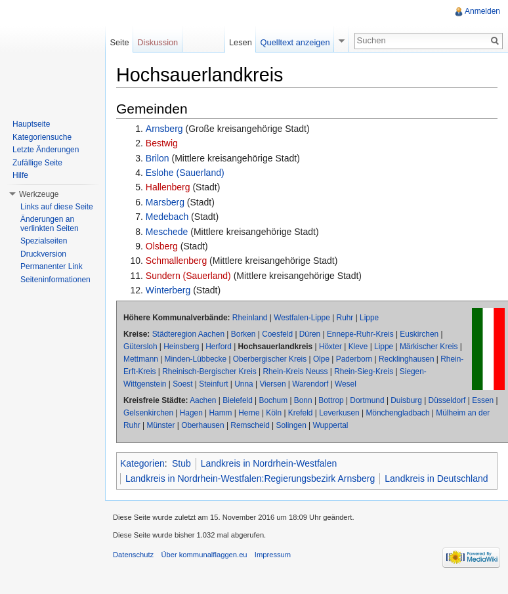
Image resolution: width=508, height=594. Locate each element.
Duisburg (406, 400)
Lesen (240, 42)
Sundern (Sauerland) (188, 275)
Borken (243, 334)
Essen (483, 400)
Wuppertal (330, 425)
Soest (182, 384)
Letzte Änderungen (45, 149)
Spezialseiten (43, 240)
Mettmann (140, 359)
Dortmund (367, 400)
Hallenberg (168, 187)
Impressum (273, 555)
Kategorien (142, 463)
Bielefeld (237, 400)
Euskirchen (419, 334)
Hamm (220, 412)
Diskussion (157, 42)
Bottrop (330, 400)
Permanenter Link (51, 266)
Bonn (303, 400)
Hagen (191, 412)
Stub (181, 463)
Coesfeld (277, 334)
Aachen (203, 400)
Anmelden (482, 11)
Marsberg (165, 202)
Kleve (358, 346)
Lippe (369, 317)
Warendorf (310, 384)
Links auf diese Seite (56, 206)
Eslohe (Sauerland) (185, 172)
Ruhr (345, 317)
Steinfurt (213, 384)
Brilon (157, 158)
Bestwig (162, 143)
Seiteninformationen (55, 279)
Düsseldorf (447, 400)
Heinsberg (181, 346)
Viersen (272, 384)
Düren (309, 334)
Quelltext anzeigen (295, 42)
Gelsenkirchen (148, 412)
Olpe (321, 359)
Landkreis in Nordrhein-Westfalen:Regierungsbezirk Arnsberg (250, 478)
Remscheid (249, 425)
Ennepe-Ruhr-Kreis (360, 334)
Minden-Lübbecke (196, 359)
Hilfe (20, 175)
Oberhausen (202, 425)
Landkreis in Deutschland (436, 478)
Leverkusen (339, 412)
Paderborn (354, 359)
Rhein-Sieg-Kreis (363, 371)
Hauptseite (31, 124)
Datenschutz (133, 555)
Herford (218, 346)
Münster (160, 425)
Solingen (291, 425)
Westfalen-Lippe (302, 317)
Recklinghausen (406, 359)
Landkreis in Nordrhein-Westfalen (269, 463)
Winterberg (168, 290)
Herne (248, 412)
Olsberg (162, 246)
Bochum (273, 400)
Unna (243, 384)
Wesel (345, 384)
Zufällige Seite (37, 162)
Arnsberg (164, 128)
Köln (274, 412)
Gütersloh (140, 346)
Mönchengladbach (397, 412)
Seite (119, 42)
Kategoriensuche (42, 137)
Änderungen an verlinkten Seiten (49, 224)
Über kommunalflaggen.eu (204, 555)
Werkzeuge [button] (38, 194)
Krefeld (300, 412)
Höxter (330, 346)
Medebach (167, 216)
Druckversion (43, 254)
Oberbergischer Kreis (270, 359)
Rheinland (250, 317)
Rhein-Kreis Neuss (295, 371)
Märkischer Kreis (429, 346)
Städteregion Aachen (188, 334)
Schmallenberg (176, 260)
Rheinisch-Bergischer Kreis (209, 371)
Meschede (167, 231)
